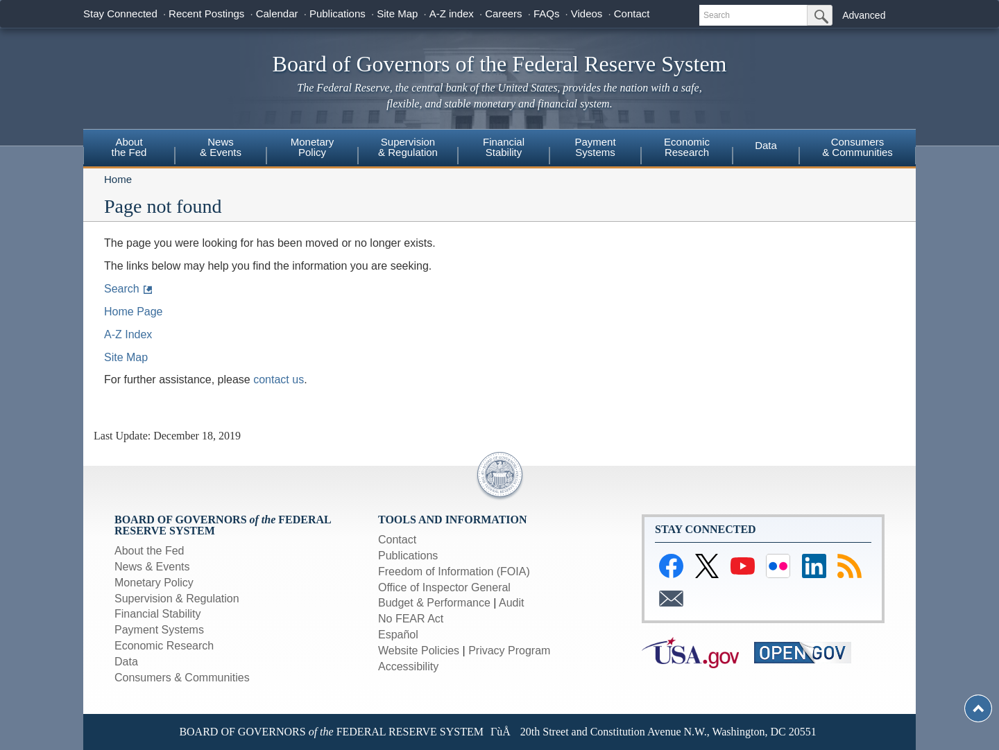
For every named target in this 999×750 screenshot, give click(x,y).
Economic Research (164, 646)
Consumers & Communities (182, 677)
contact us (278, 379)
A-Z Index (128, 334)
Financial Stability (157, 614)
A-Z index (451, 13)
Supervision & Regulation (176, 598)
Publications (337, 13)
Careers (503, 13)
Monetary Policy (154, 582)
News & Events (220, 147)
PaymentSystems (594, 147)
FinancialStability (503, 147)
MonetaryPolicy (312, 147)
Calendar (277, 13)
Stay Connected (120, 13)
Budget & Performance (434, 603)
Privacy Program (509, 650)
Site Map (397, 13)
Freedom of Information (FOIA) (454, 571)
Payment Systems (159, 630)
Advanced (863, 15)
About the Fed (149, 551)
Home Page (133, 311)
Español (398, 634)
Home (118, 179)
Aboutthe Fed (129, 147)
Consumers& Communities (857, 147)
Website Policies (418, 650)
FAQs (546, 13)
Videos (587, 13)
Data (766, 145)
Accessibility (408, 666)
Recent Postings (206, 13)
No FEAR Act (410, 619)
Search (121, 289)
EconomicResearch (687, 147)
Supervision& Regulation (408, 147)
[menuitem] (129, 149)
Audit (511, 603)
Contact (632, 13)
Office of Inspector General (444, 587)
